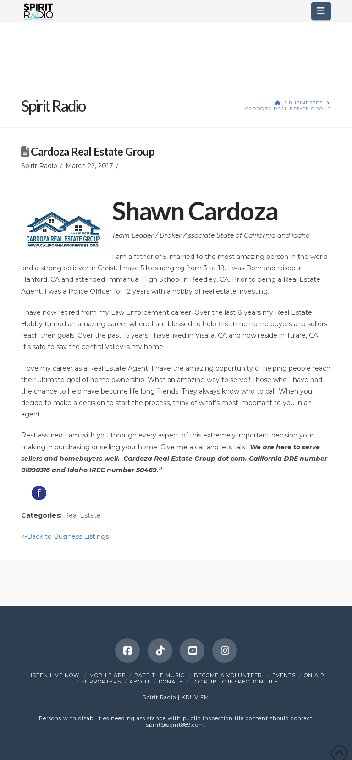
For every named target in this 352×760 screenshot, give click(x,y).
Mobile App (107, 675)
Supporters (101, 681)
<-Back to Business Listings (65, 536)
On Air (314, 675)
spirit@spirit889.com (175, 725)
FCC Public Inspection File (234, 681)
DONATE (171, 681)
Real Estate (82, 515)
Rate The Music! (160, 675)
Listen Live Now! (54, 675)
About (139, 681)
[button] (321, 11)
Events (284, 675)
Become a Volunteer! (229, 675)
